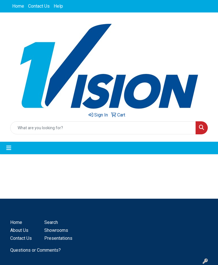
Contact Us (39, 6)
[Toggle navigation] (9, 148)
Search (51, 222)
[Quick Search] (103, 127)
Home (18, 6)
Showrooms (56, 230)
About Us (19, 230)
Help (58, 6)
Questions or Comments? (35, 250)
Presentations (58, 238)
